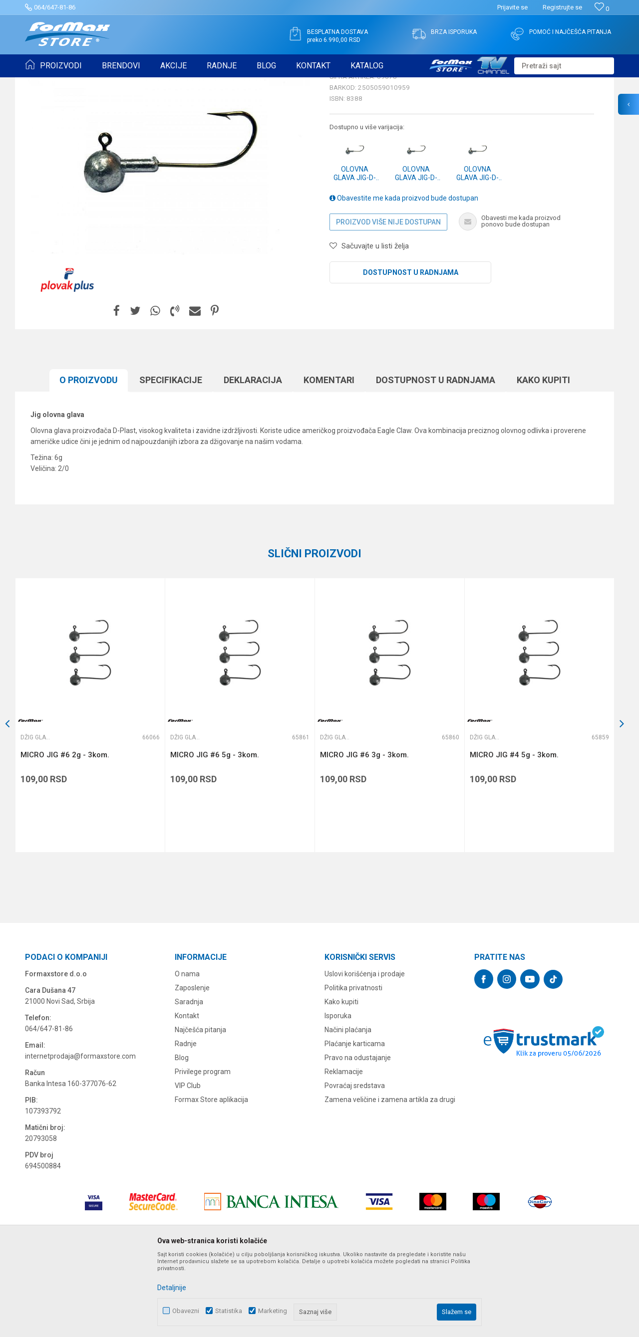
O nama (187, 1051)
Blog (182, 1135)
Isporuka (337, 1093)
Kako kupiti (543, 457)
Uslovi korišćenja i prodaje (364, 1051)
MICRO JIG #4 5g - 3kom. (514, 832)
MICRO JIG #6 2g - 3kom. (64, 832)
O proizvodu (88, 457)
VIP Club (188, 1163)
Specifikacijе (170, 457)
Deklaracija (253, 457)
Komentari (329, 457)
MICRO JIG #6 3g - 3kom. (364, 832)
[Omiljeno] (602, 8)
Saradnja (189, 1079)
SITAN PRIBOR (121, 83)
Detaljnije (171, 1288)
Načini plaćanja (347, 1107)
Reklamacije (343, 1149)
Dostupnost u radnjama (410, 350)
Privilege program (203, 1149)
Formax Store (43, 83)
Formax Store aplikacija (211, 1177)
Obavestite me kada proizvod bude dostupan (403, 275)
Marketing (272, 1311)
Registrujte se (562, 7)
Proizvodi (81, 83)
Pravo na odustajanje (357, 1135)
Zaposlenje (192, 1065)
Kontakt (187, 1093)
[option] (90, 792)
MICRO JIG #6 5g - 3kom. (214, 832)
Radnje (186, 1121)
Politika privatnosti (353, 1065)
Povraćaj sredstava (354, 1163)
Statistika (228, 1311)
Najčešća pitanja (200, 1107)
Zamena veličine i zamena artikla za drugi (389, 1177)
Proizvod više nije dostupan (388, 299)
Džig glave (163, 83)
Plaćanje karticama (354, 1121)
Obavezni (185, 1311)
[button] (564, 65)
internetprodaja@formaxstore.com (80, 1133)
